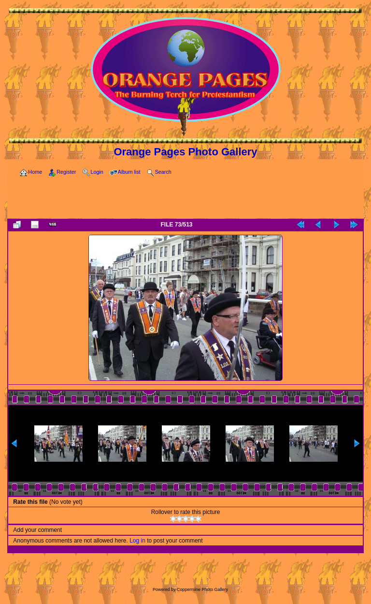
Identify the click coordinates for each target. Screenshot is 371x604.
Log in (137, 540)
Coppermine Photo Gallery (202, 589)
